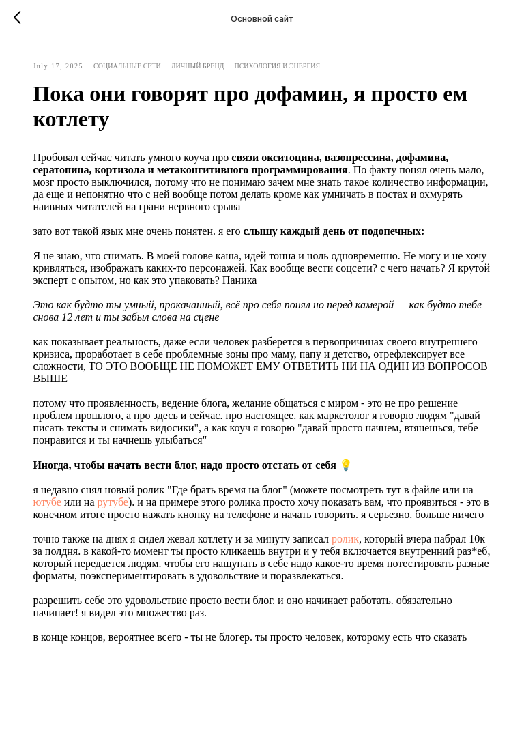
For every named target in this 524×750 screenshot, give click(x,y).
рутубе (136, 508)
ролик (356, 557)
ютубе (71, 508)
